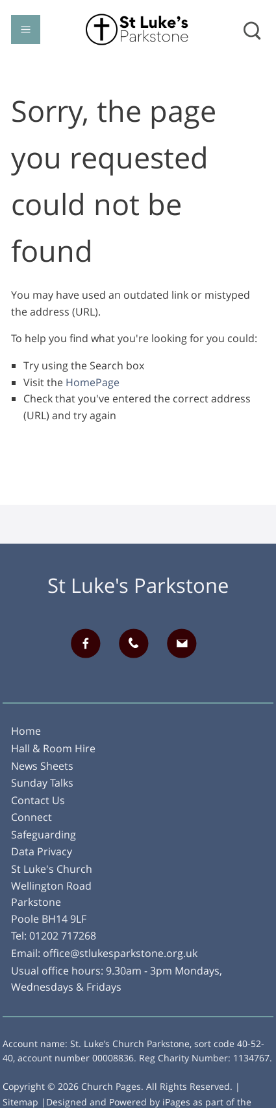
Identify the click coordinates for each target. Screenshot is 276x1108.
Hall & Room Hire (53, 748)
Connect (31, 817)
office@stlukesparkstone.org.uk (120, 953)
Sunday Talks (42, 783)
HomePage (92, 382)
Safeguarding (43, 834)
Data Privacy (41, 851)
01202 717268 (62, 936)
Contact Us (38, 800)
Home (26, 731)
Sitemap (20, 1102)
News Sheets (42, 766)
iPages (176, 1102)
